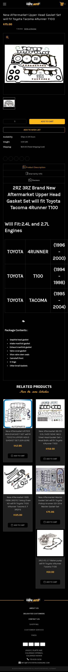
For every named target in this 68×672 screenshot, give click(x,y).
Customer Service (34, 629)
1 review (19, 29)
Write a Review (30, 29)
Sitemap (52, 668)
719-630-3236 (36, 659)
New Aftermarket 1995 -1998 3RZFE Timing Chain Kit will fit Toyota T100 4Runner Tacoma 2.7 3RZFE (18, 503)
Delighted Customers (34, 613)
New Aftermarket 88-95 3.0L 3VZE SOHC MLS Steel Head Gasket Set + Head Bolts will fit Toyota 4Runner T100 (50, 437)
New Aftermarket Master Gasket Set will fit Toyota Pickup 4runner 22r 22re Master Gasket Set (50, 502)
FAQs (34, 635)
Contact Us (34, 619)
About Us (34, 608)
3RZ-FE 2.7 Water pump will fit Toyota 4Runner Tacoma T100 (50, 563)
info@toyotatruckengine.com (35, 662)
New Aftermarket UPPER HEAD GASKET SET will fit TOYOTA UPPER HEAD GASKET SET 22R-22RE (18, 435)
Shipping (34, 624)
